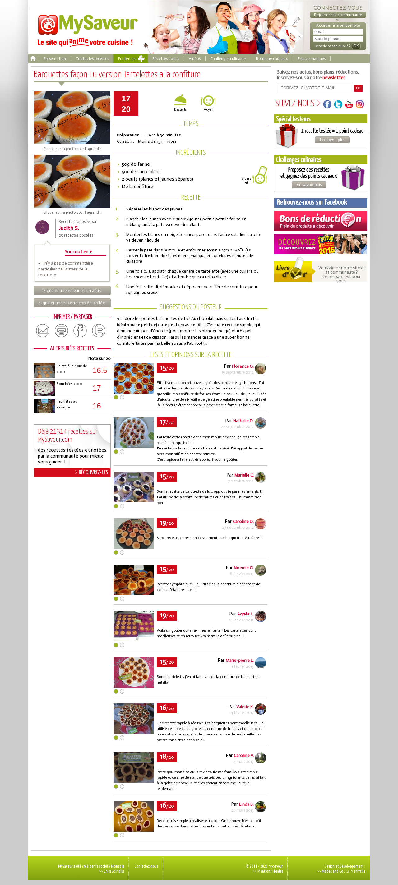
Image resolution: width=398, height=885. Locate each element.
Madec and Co (332, 871)
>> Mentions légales (268, 871)
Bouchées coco (69, 383)
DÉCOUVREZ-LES (91, 472)
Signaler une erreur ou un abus (72, 290)
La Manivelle (355, 871)
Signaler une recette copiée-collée (72, 303)
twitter (99, 331)
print (61, 331)
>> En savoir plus (111, 871)
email (43, 331)
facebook (80, 331)
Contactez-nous (146, 866)
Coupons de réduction (320, 221)
